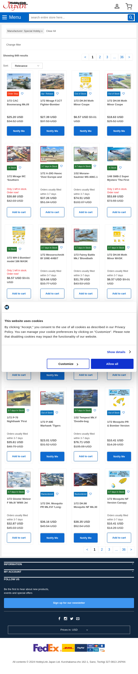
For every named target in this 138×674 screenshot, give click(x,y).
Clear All (51, 31)
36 (122, 57)
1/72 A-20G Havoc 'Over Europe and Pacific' (51, 177)
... (114, 57)
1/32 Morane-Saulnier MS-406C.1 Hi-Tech (86, 177)
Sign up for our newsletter (69, 602)
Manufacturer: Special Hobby (25, 31)
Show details (116, 352)
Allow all (112, 364)
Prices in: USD (69, 629)
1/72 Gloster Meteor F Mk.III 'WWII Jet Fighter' (19, 502)
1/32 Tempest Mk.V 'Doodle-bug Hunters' (85, 421)
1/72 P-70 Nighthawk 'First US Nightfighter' (17, 421)
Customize (68, 364)
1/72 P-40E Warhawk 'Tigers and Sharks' (50, 425)
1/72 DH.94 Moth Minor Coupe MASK (84, 104)
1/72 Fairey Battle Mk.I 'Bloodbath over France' (84, 258)
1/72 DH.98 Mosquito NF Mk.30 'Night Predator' (85, 507)
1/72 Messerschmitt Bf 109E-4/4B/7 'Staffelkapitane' (52, 258)
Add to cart (19, 212)
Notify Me (19, 130)
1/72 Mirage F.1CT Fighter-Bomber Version (51, 104)
